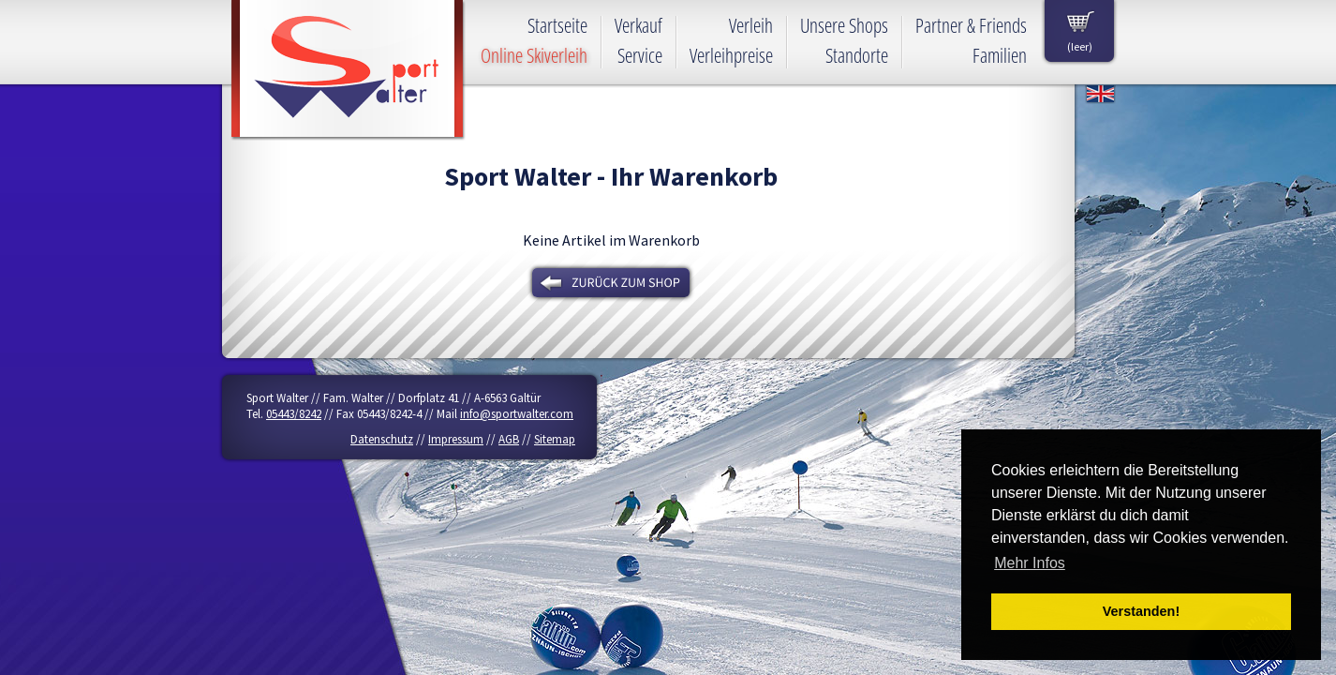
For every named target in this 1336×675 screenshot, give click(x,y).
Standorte (856, 55)
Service (639, 55)
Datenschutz (381, 439)
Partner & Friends (971, 25)
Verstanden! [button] (1141, 611)
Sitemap (554, 439)
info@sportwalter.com (516, 414)
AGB (508, 439)
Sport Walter (348, 70)
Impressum (455, 439)
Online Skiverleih (534, 55)
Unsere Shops (844, 25)
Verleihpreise (731, 55)
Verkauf (638, 25)
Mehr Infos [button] (1029, 563)
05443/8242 (293, 414)
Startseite (557, 25)
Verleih (751, 25)
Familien (999, 55)
